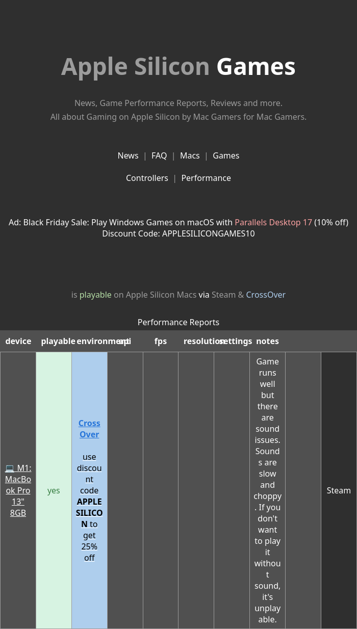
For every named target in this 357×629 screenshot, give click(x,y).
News (127, 155)
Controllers (147, 178)
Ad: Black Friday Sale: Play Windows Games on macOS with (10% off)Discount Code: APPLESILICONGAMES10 (178, 228)
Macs (190, 155)
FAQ (159, 155)
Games (178, 66)
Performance (206, 178)
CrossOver (266, 294)
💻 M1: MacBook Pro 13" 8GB (18, 490)
